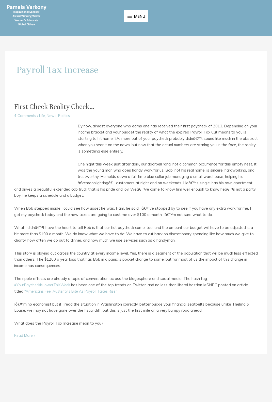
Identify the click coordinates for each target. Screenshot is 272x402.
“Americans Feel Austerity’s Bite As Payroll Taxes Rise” (73, 323)
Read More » (25, 368)
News (54, 147)
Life (43, 147)
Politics (67, 147)
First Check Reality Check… (57, 139)
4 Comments (25, 147)
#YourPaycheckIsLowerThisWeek (43, 317)
